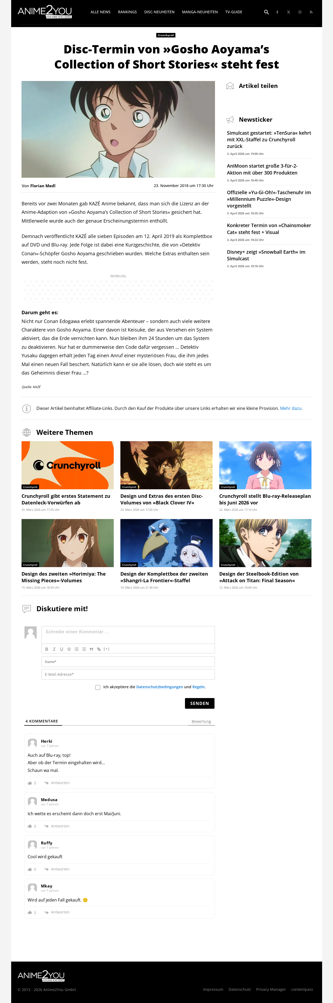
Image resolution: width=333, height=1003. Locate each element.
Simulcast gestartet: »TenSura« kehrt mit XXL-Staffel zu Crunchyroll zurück (269, 139)
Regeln (198, 686)
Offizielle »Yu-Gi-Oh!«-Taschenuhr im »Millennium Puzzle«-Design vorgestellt (269, 199)
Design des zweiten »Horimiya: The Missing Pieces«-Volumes (64, 577)
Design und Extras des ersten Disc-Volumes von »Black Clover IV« (161, 499)
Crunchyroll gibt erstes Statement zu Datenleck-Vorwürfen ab (66, 499)
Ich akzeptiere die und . (154, 687)
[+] (107, 649)
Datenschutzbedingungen (159, 686)
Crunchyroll (165, 35)
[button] (266, 12)
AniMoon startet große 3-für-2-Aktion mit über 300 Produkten (262, 169)
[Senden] (199, 703)
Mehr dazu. (291, 408)
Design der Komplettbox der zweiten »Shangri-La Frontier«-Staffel (164, 577)
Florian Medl (43, 185)
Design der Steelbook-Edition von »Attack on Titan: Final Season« (259, 577)
